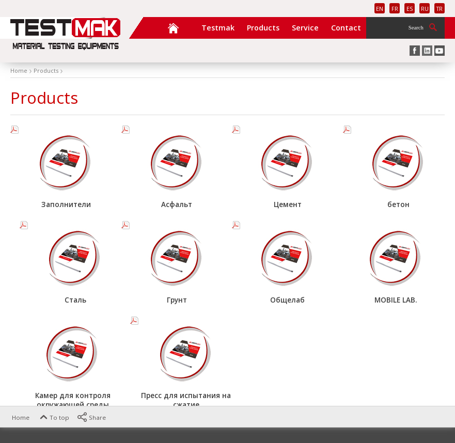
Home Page (173, 28)
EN (379, 8)
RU (425, 8)
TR (439, 8)
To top (53, 417)
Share (91, 417)
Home (14, 417)
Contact (346, 28)
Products (263, 28)
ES (409, 8)
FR (394, 8)
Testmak (217, 28)
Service (305, 28)
